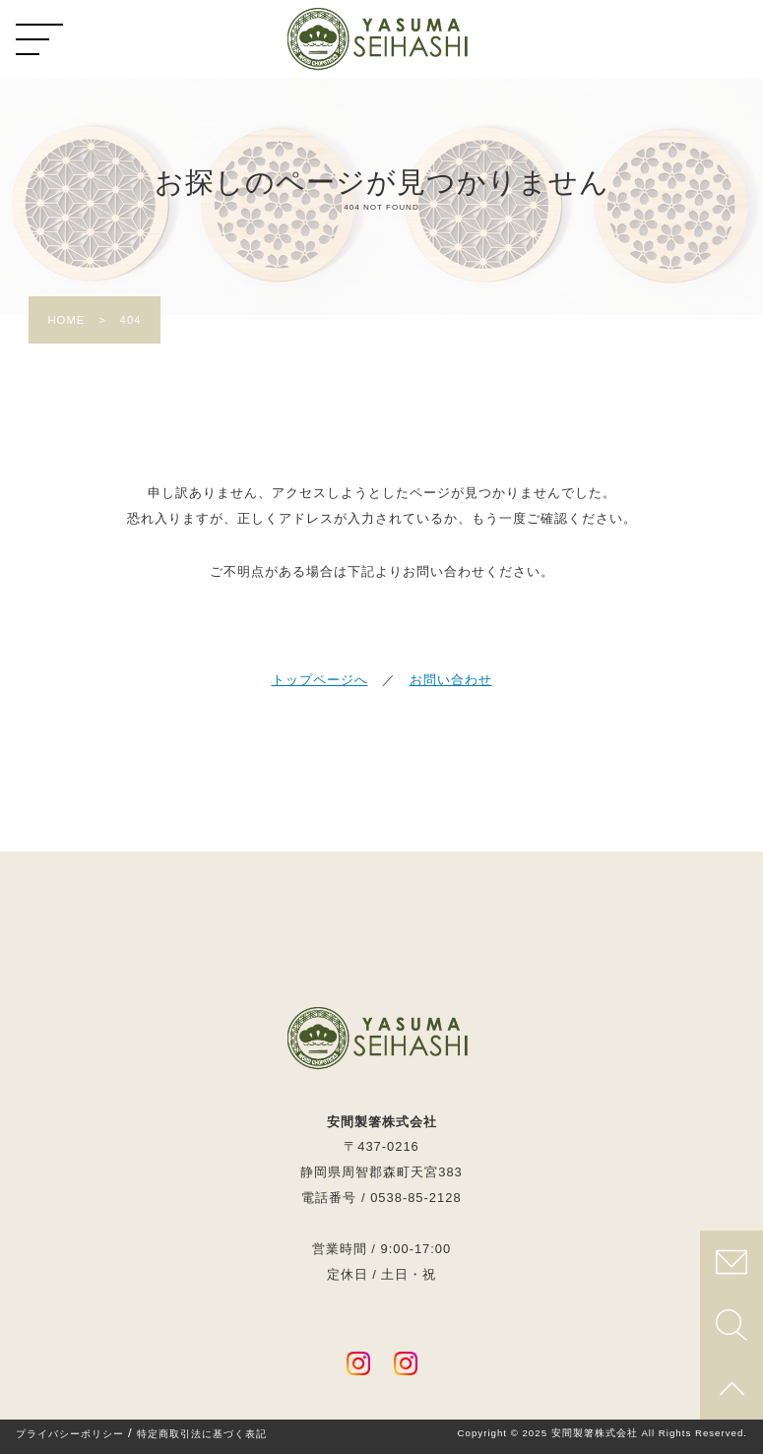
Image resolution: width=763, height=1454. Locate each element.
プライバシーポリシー (70, 1434)
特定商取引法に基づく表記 (202, 1434)
